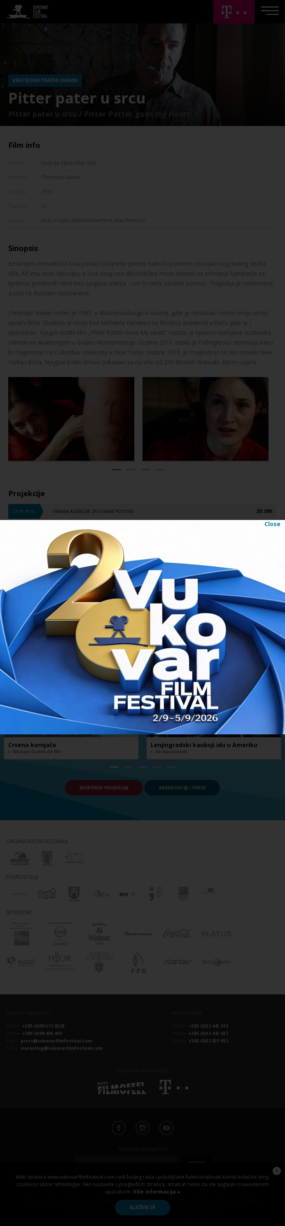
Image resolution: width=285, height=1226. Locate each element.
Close (272, 524)
